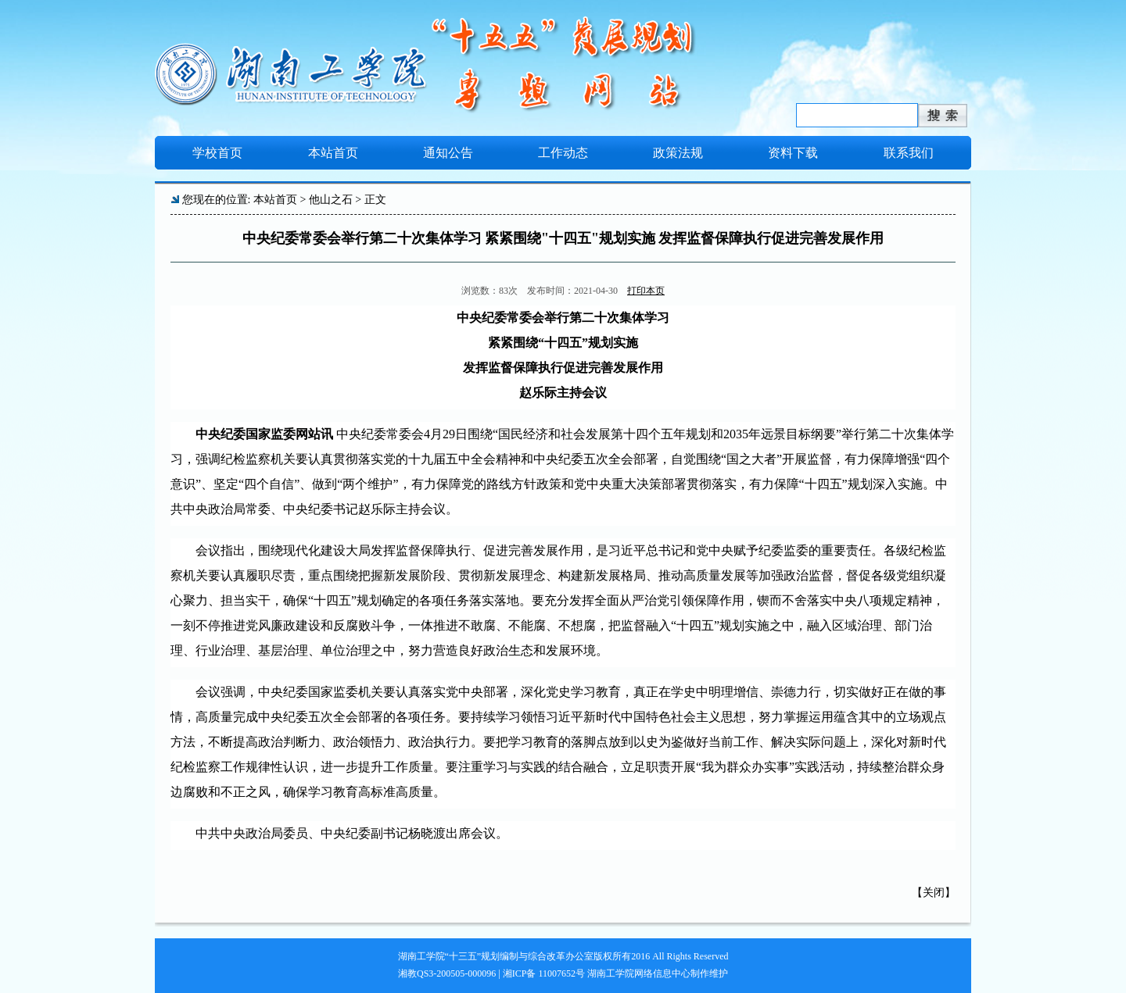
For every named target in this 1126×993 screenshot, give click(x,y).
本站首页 (275, 199)
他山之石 (331, 199)
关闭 (934, 892)
